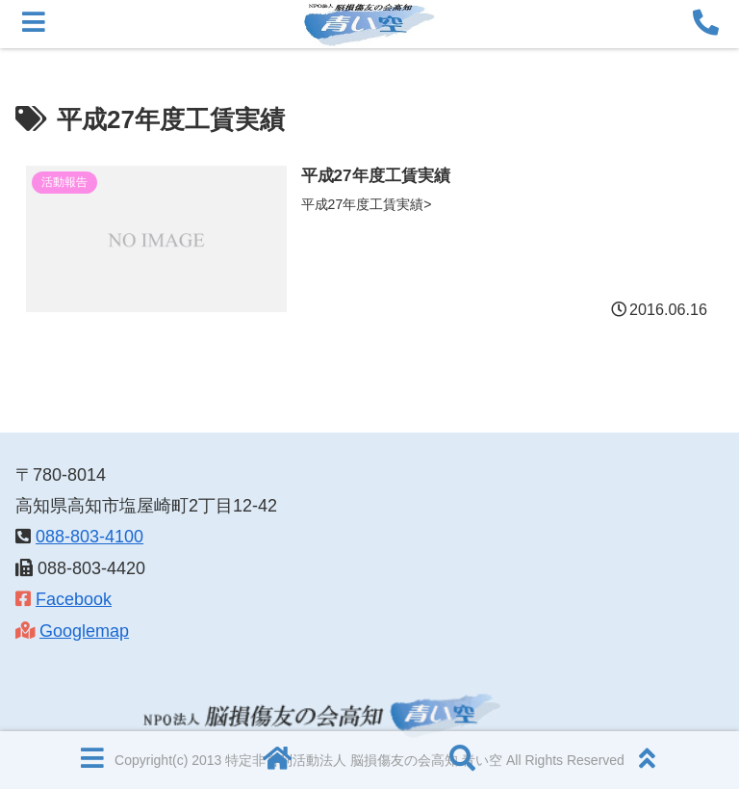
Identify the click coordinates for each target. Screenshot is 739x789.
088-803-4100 (89, 536)
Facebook (74, 599)
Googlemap (84, 631)
